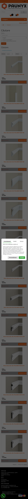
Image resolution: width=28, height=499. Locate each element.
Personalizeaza (13, 257)
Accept (22, 257)
